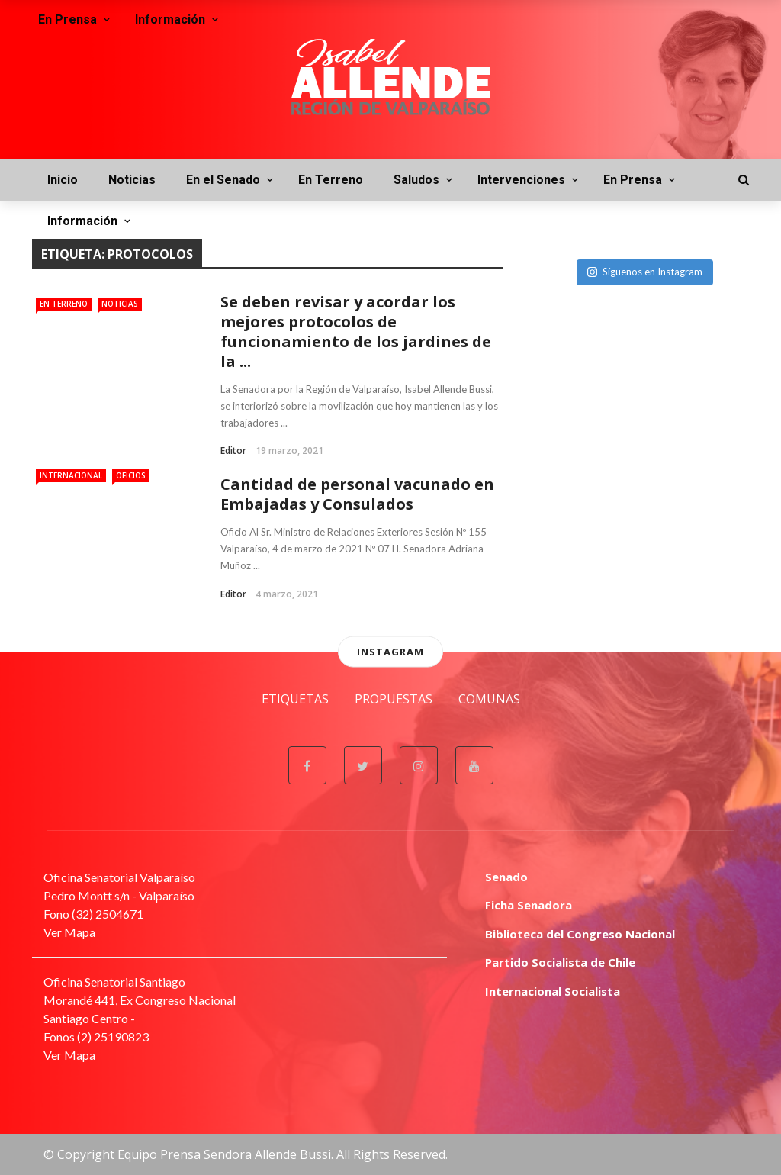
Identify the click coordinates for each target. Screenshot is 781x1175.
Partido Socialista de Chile (560, 962)
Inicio (62, 179)
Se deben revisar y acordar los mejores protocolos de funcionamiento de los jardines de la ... (355, 331)
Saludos (416, 179)
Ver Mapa (69, 932)
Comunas (489, 699)
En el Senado (223, 179)
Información (82, 221)
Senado (506, 876)
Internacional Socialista (552, 991)
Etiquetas (295, 699)
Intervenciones (521, 179)
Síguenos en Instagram (644, 272)
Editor (233, 450)
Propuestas (393, 699)
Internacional (71, 475)
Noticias (132, 179)
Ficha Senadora (528, 905)
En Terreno (330, 179)
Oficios (131, 475)
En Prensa (632, 179)
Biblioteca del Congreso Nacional (580, 934)
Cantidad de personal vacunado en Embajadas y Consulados (357, 494)
